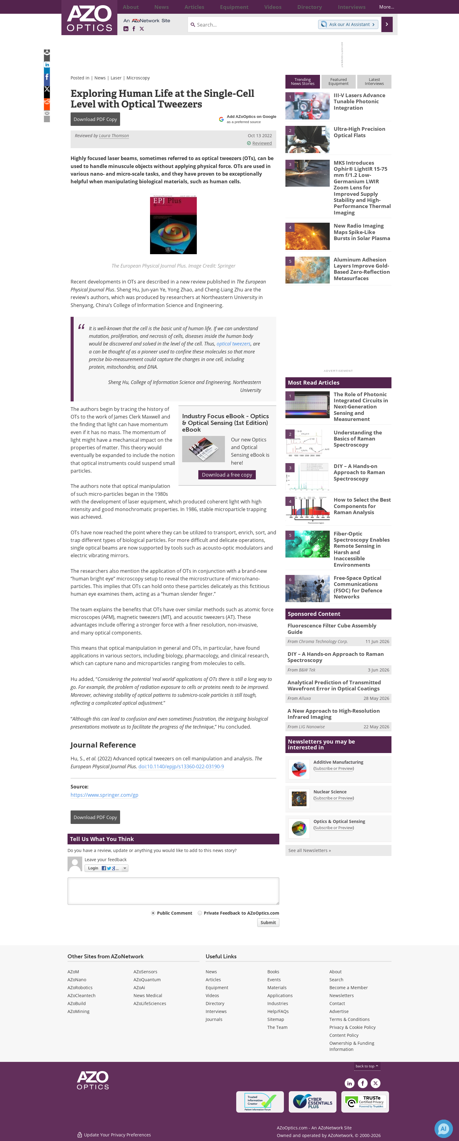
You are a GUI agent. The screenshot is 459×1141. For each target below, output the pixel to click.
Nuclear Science (330, 752)
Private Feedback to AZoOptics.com (241, 913)
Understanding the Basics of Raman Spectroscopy (355, 415)
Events (274, 979)
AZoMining (79, 1011)
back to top (367, 1066)
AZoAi (139, 987)
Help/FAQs (278, 1011)
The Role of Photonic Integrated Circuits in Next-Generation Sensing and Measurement (362, 384)
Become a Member (348, 987)
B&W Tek (307, 633)
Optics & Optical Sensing (339, 781)
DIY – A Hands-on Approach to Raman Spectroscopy (357, 449)
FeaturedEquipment (339, 81)
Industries (277, 1003)
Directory (215, 1003)
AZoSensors (145, 972)
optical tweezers (234, 343)
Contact (337, 1003)
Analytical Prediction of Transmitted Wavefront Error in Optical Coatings (330, 647)
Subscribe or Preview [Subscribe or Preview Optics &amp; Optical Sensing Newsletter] (334, 787)
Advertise (339, 1011)
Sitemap (275, 1019)
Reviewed (259, 143)
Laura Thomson (114, 135)
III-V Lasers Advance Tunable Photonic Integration (357, 100)
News (100, 78)
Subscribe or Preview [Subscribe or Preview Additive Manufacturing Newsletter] (334, 728)
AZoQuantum (147, 979)
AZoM (73, 972)
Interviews (216, 1011)
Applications (280, 995)
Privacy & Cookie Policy (352, 1027)
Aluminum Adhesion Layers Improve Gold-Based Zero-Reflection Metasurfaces (359, 250)
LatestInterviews (374, 81)
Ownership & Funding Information (351, 1046)
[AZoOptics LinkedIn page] (125, 29)
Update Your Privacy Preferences (114, 1133)
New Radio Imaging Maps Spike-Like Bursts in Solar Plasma (362, 213)
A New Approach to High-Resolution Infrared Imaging (339, 674)
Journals (214, 1019)
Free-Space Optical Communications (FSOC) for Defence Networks (361, 551)
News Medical (148, 995)
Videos (212, 995)
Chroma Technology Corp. (323, 602)
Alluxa (305, 660)
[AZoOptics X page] (141, 29)
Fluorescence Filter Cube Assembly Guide (335, 594)
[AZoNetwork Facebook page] (133, 29)
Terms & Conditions (349, 1019)
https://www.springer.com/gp (104, 795)
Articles (213, 979)
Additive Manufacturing (338, 722)
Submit (268, 922)
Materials (277, 987)
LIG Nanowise (312, 686)
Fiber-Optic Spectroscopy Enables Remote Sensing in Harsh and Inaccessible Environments (362, 522)
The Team (277, 1027)
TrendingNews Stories (302, 81)
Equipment (217, 987)
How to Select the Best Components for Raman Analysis (361, 483)
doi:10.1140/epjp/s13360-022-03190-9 (181, 766)
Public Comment (174, 913)
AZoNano (77, 979)
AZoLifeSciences (150, 1003)
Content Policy (343, 1035)
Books (273, 972)
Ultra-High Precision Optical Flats (357, 131)
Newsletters (341, 995)
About (335, 972)
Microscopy (138, 78)
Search (336, 979)
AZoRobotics (80, 987)
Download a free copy (227, 474)
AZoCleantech (82, 995)
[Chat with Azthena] (444, 1129)
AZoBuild (77, 1003)
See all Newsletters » (309, 810)
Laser (116, 78)
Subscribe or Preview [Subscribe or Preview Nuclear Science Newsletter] (334, 758)
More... (381, 7)
